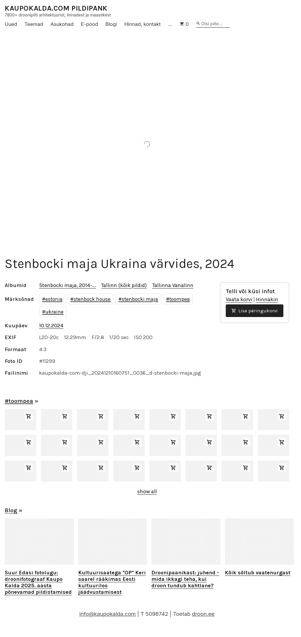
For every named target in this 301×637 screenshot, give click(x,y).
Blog (11, 510)
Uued (11, 24)
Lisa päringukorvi (254, 311)
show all (147, 491)
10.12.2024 (51, 325)
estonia (54, 299)
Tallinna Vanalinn (172, 285)
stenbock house (92, 299)
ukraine (54, 312)
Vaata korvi (239, 299)
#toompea (19, 401)
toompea (179, 299)
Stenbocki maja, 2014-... (67, 285)
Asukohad (62, 24)
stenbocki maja (140, 299)
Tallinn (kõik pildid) (124, 285)
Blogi (111, 24)
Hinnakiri (267, 299)
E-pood (89, 24)
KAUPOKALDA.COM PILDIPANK (56, 8)
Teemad (33, 24)
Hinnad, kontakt (142, 24)
